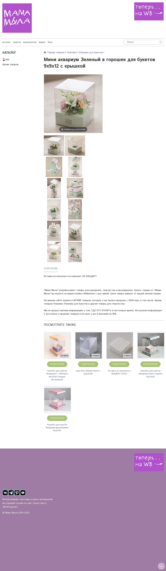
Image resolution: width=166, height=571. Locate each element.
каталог (6, 42)
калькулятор (29, 42)
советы (17, 42)
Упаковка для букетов (91, 52)
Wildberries (89, 293)
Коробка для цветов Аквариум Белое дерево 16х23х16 (150, 373)
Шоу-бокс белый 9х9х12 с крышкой (88, 372)
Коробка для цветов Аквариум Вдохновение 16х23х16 (57, 427)
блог (50, 42)
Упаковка (71, 52)
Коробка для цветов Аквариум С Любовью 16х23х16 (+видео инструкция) (57, 375)
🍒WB (5, 59)
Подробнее (57, 364)
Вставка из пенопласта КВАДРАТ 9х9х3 (119, 372)
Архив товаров (10, 64)
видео (42, 42)
